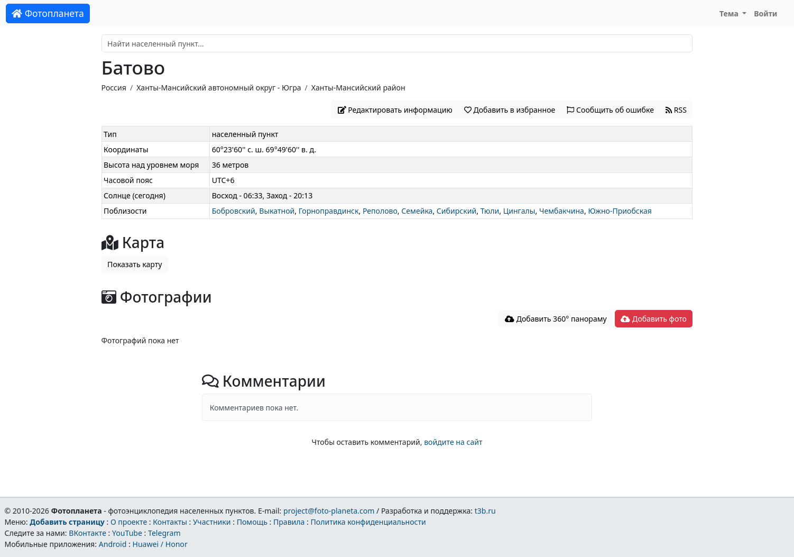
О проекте (128, 522)
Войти (765, 13)
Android (113, 544)
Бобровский (233, 211)
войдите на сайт (453, 442)
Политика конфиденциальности (368, 522)
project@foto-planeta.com (328, 511)
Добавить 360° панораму (556, 319)
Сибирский (456, 211)
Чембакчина (561, 211)
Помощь (252, 522)
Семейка (416, 211)
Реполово (380, 211)
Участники (212, 522)
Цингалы (519, 211)
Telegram (164, 533)
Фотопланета (48, 13)
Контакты (170, 522)
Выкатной (276, 211)
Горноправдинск (329, 211)
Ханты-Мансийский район (358, 88)
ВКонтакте (87, 533)
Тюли (490, 211)
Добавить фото (653, 319)
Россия (113, 88)
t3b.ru (485, 511)
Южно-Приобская (620, 211)
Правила (288, 522)
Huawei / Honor (159, 544)
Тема (730, 13)
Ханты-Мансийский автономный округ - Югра (218, 88)
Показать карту (134, 264)
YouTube (127, 533)
